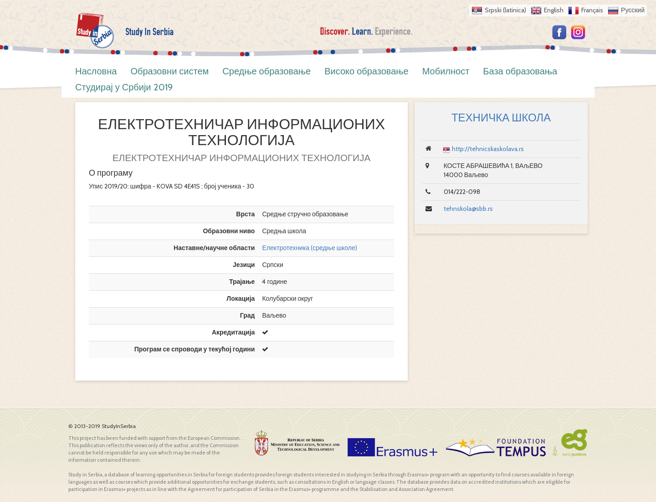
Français (592, 10)
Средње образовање (266, 71)
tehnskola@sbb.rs (468, 208)
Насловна (96, 71)
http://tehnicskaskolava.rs (488, 149)
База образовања (520, 71)
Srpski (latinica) (505, 10)
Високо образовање (366, 71)
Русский (633, 10)
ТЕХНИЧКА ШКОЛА (501, 117)
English (554, 10)
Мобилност (446, 71)
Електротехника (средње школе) (309, 248)
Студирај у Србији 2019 (124, 87)
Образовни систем (169, 71)
